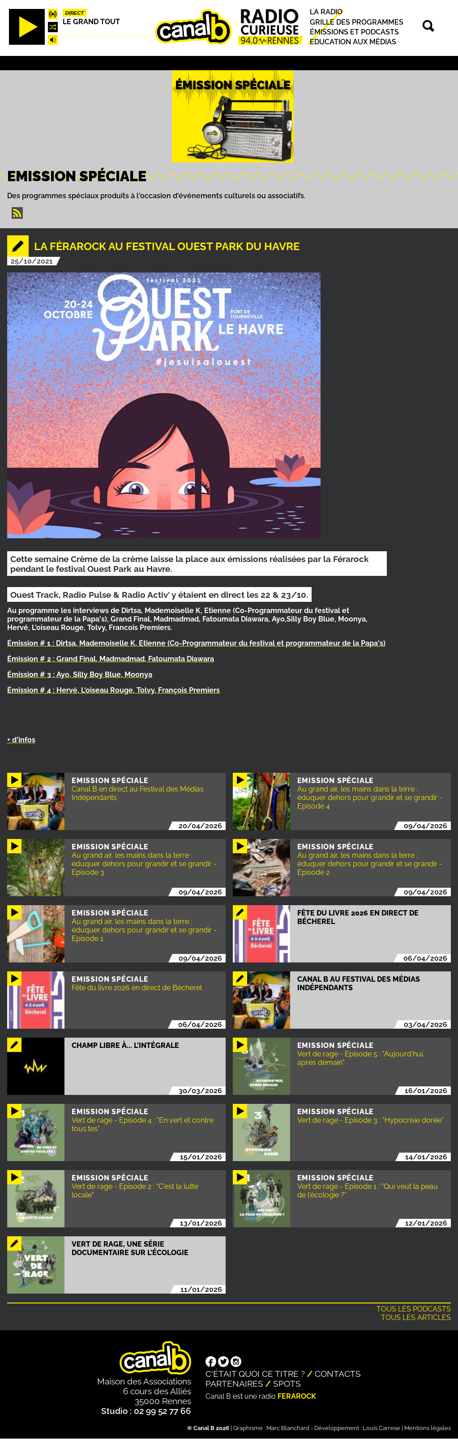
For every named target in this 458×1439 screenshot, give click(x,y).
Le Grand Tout (91, 21)
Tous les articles (416, 1317)
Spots (287, 1383)
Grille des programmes (356, 22)
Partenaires (234, 1383)
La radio (326, 12)
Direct (74, 13)
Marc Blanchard (287, 1428)
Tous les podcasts (414, 1309)
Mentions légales (427, 1428)
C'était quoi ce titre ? (255, 1374)
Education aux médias (353, 42)
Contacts (338, 1374)
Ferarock (297, 1396)
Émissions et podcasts (354, 32)
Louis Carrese (381, 1428)
